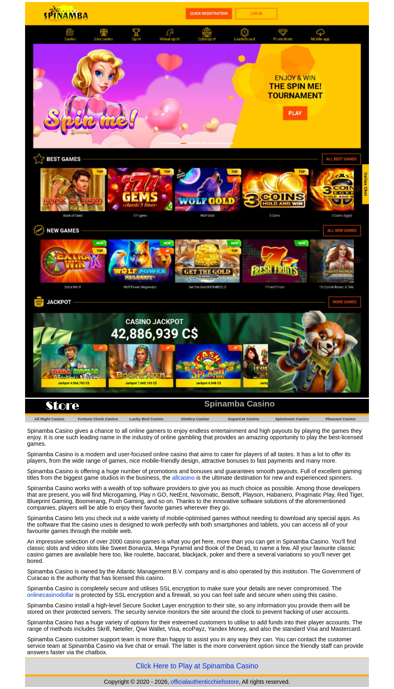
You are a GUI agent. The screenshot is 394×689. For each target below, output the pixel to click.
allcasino (183, 477)
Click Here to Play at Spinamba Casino (197, 666)
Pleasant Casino (341, 419)
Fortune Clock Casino (98, 419)
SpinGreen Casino (292, 419)
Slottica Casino (195, 419)
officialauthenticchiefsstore (205, 681)
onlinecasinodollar (50, 595)
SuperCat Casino (243, 419)
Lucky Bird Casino (146, 419)
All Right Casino (49, 419)
